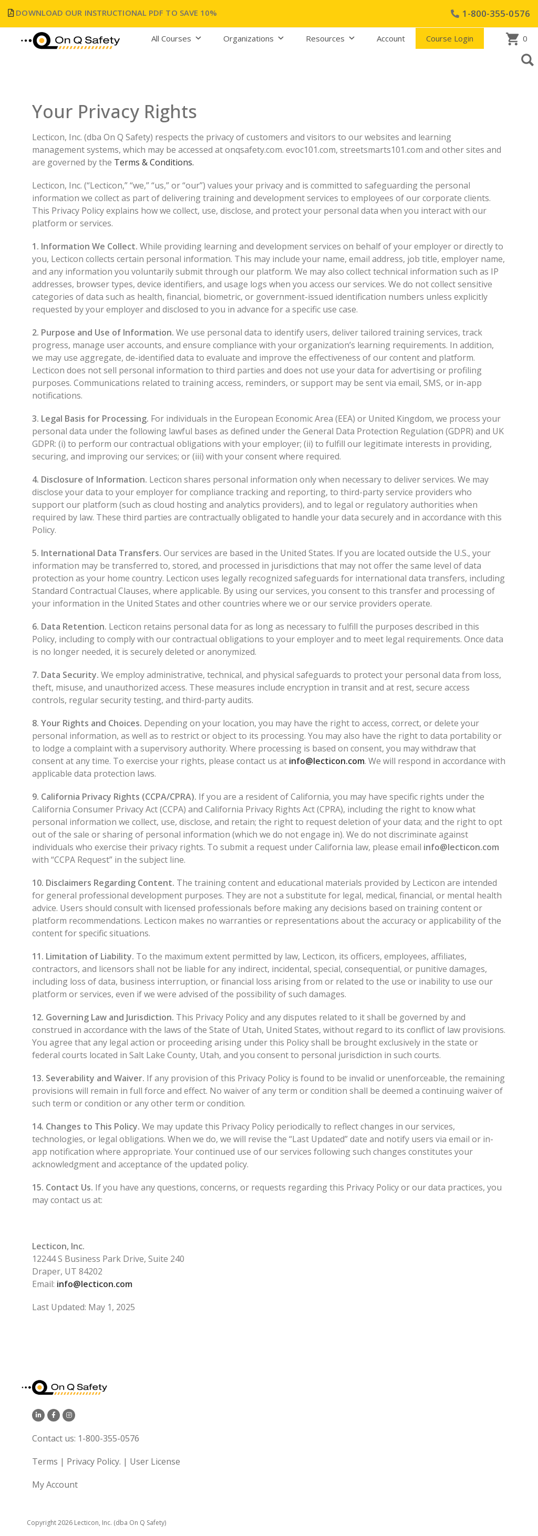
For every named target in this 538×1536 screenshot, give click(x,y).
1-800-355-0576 (108, 1438)
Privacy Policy (93, 1461)
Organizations (254, 38)
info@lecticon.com (94, 1284)
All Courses (176, 38)
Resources (331, 38)
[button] (527, 59)
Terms (46, 1461)
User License (155, 1461)
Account (391, 38)
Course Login (449, 38)
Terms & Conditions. (154, 162)
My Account (55, 1484)
